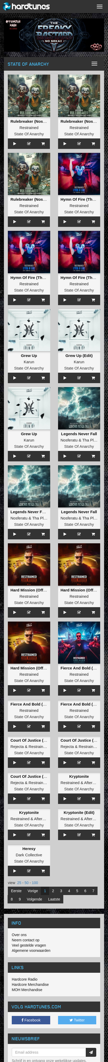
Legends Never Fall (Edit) (34, 512)
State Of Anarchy (29, 134)
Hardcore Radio (24, 979)
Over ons (19, 935)
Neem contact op (25, 940)
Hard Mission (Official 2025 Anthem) (43, 590)
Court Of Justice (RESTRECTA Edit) (43, 740)
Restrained (28, 127)
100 (35, 883)
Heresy (29, 848)
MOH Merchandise (27, 990)
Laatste (54, 899)
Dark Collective (29, 855)
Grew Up (29, 355)
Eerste (16, 891)
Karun (29, 362)
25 (19, 883)
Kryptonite (79, 776)
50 (27, 883)
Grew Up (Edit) (79, 355)
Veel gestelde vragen (29, 945)
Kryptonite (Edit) (79, 812)
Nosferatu (69, 440)
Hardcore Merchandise (30, 984)
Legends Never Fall (79, 434)
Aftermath (92, 782)
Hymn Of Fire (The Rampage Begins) (44, 277)
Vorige (32, 891)
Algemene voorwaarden (31, 950)
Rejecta (17, 746)
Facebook (31, 1020)
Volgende (34, 899)
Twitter (77, 1020)
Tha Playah (92, 440)
